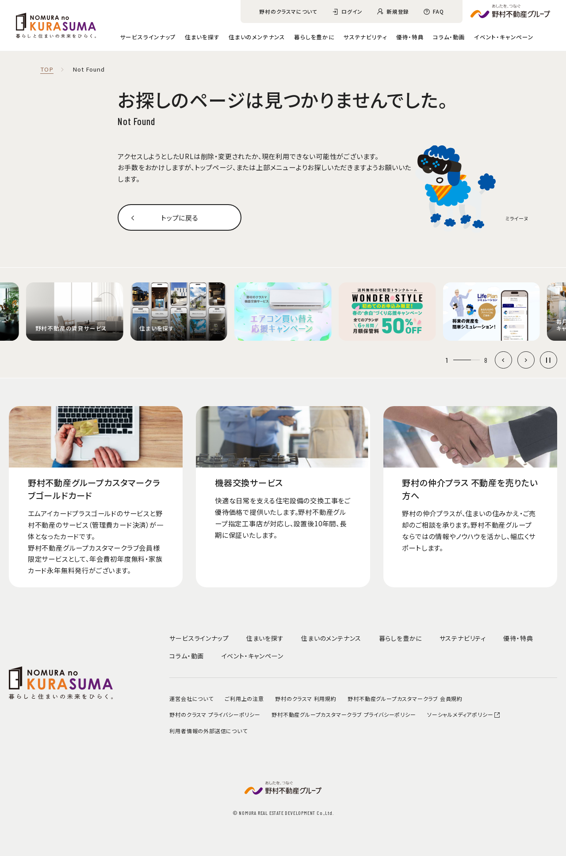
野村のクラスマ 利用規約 (306, 698)
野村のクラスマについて (288, 11)
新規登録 (397, 11)
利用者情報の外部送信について (208, 730)
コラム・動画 (449, 37)
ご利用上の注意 (244, 698)
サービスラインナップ (148, 37)
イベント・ (504, 37)
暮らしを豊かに (314, 37)
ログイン (352, 11)
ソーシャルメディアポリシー (464, 714)
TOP (46, 69)
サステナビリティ (365, 37)
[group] (74, 311)
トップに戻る (180, 217)
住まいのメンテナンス (257, 37)
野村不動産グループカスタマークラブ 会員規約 (405, 698)
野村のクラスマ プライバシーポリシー (214, 714)
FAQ (438, 11)
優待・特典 (410, 37)
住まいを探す (202, 37)
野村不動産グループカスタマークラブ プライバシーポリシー (344, 714)
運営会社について (191, 698)
